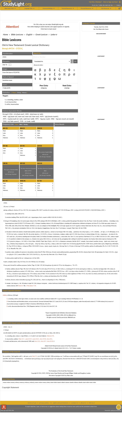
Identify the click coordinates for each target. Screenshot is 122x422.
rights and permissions (60, 403)
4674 (41, 116)
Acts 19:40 (68, 301)
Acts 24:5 (47, 304)
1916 (10, 114)
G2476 (16, 72)
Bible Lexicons (17, 34)
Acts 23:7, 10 (53, 306)
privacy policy (44, 403)
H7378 (38, 333)
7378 (21, 121)
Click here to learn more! (48, 29)
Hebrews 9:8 (69, 298)
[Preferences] (119, 8)
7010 (4, 121)
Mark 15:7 (52, 301)
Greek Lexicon (41, 34)
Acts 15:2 (46, 306)
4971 (4, 119)
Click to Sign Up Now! (110, 2)
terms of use (32, 403)
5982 (52, 119)
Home (5, 34)
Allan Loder (70, 375)
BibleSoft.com (71, 317)
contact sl (74, 403)
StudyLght (13, 4)
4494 (27, 114)
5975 (37, 119)
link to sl (91, 403)
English (29, 34)
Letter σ (54, 34)
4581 (4, 116)
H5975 (15, 333)
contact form (93, 406)
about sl (83, 403)
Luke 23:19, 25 (60, 301)
